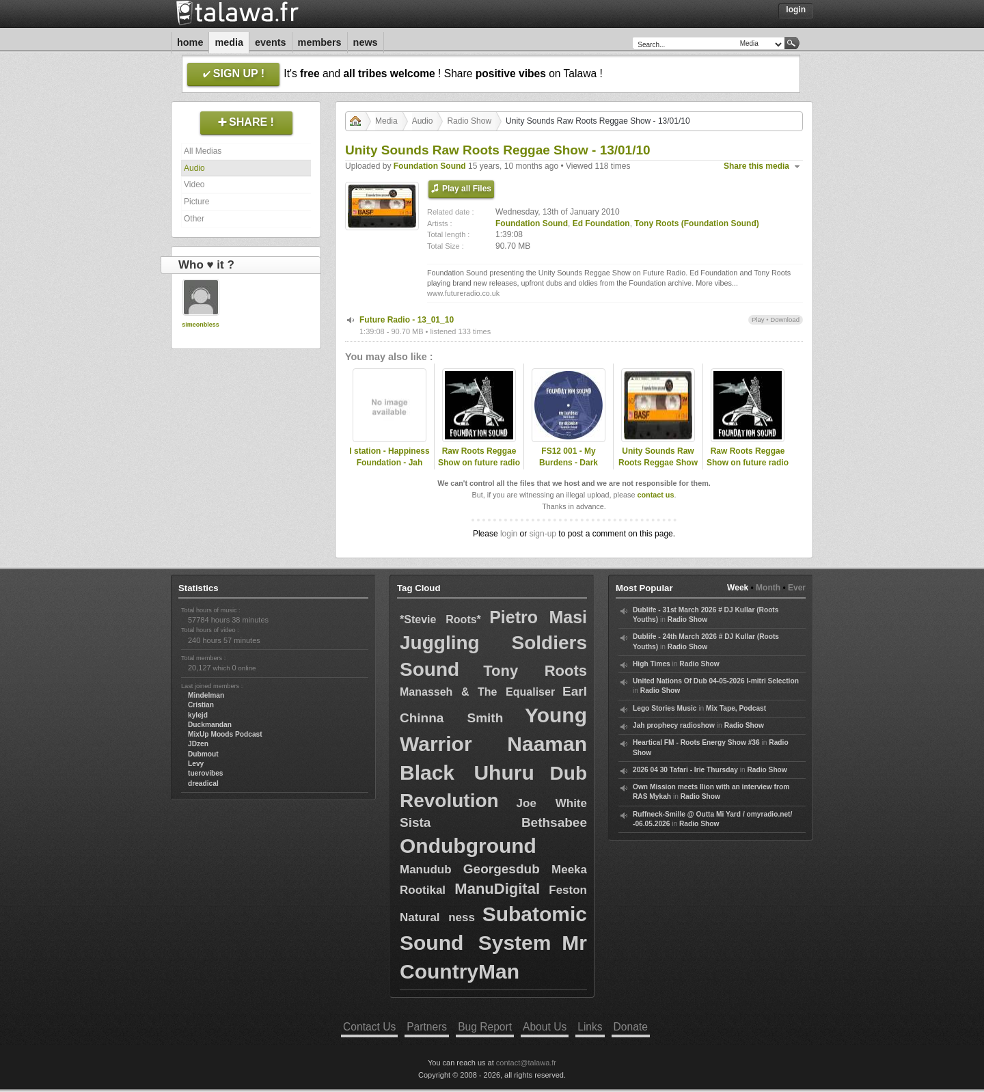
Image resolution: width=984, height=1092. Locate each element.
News (365, 42)
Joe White (552, 803)
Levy (196, 763)
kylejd (198, 715)
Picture (196, 201)
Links (589, 1027)
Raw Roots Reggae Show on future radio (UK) (479, 462)
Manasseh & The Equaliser (477, 692)
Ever (797, 587)
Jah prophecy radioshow (674, 725)
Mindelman (206, 695)
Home (190, 42)
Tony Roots (535, 670)
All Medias (202, 151)
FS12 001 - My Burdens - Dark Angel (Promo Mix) (568, 462)
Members (320, 42)
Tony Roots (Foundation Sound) (696, 223)
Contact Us (369, 1027)
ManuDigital (497, 888)
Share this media (756, 166)
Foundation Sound (430, 166)
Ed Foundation (601, 223)
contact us (655, 495)
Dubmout (203, 754)
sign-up (543, 533)
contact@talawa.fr (526, 1063)
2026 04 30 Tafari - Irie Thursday (685, 770)
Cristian (201, 705)
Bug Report (485, 1027)
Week (737, 587)
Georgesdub (501, 869)
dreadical (203, 783)
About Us (544, 1027)
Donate (631, 1027)
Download (785, 319)
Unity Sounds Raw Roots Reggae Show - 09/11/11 (658, 462)
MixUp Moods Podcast (225, 734)
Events (270, 42)
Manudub (426, 869)
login (508, 533)
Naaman (547, 744)
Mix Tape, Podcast (736, 708)
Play (758, 319)
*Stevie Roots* (440, 619)
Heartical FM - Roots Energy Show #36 (696, 742)
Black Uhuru (467, 772)
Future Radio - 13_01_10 (406, 320)
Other (194, 218)
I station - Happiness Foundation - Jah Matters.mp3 (389, 462)
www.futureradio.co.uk (463, 293)
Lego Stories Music (664, 708)
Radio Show (469, 121)
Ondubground (468, 845)
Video (194, 184)
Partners (427, 1027)
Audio (194, 168)
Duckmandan (210, 724)
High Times (651, 664)
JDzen (198, 744)
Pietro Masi (538, 617)
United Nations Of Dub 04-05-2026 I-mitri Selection (716, 681)
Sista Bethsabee (493, 822)
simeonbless (200, 324)
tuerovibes (205, 773)
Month (768, 587)
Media (229, 42)
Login (796, 9)
